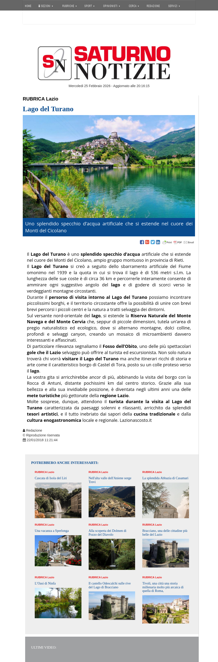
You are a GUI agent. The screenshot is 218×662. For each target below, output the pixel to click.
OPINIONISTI (111, 6)
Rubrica (34, 98)
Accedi (31, 18)
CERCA (134, 6)
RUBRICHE (69, 6)
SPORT (90, 6)
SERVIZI (174, 6)
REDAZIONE (153, 6)
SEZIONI (46, 6)
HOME (28, 6)
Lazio (52, 98)
